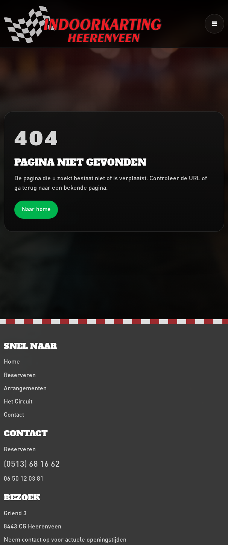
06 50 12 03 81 (24, 478)
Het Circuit (18, 401)
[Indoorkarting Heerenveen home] (83, 24)
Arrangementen (25, 387)
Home (12, 361)
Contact (14, 414)
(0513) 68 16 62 (32, 463)
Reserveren (20, 374)
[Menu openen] (214, 23)
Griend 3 (15, 512)
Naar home (36, 209)
